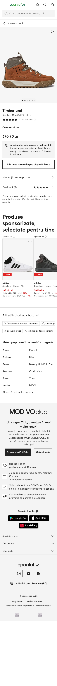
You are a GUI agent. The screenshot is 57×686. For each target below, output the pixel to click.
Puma (5, 492)
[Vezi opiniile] (52, 187)
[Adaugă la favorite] (52, 32)
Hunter (6, 527)
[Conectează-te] (37, 5)
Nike (31, 499)
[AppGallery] (28, 667)
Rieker (5, 520)
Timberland (12, 110)
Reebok (33, 492)
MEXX (32, 527)
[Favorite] (44, 5)
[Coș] (52, 5)
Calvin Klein (35, 513)
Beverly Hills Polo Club (41, 506)
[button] (28, 65)
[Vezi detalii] (52, 177)
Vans (32, 520)
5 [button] (19, 119)
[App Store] (39, 660)
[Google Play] (18, 660)
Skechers (7, 513)
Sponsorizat (8, 305)
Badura (6, 499)
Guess (5, 506)
